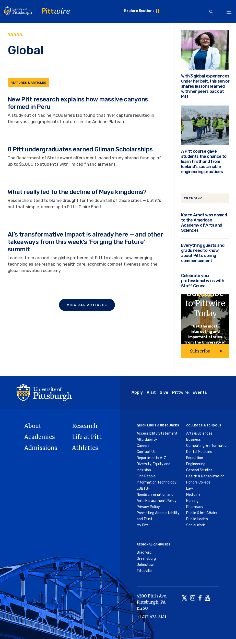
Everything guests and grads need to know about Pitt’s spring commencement (202, 253)
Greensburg (146, 558)
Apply (137, 392)
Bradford (144, 552)
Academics (39, 436)
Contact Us (146, 452)
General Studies (199, 470)
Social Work (195, 525)
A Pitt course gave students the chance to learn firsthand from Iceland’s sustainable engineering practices (203, 161)
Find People (146, 476)
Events (200, 392)
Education (194, 458)
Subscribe (200, 351)
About (32, 425)
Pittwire (180, 392)
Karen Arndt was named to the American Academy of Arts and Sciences (204, 222)
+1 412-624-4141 (151, 616)
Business (193, 439)
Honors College (198, 482)
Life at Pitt (87, 436)
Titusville (144, 571)
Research (85, 425)
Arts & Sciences (199, 433)
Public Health (197, 519)
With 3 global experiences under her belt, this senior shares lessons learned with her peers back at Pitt (205, 86)
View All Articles (87, 305)
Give (164, 392)
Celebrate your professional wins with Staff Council (202, 280)
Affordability (147, 439)
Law (189, 488)
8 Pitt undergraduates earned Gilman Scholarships (80, 149)
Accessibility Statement (157, 433)
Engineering (195, 464)
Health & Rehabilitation (205, 476)
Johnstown (146, 565)
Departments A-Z (151, 458)
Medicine (193, 494)
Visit (151, 392)
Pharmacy (194, 507)
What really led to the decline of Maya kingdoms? (77, 191)
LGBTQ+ (143, 488)
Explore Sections (139, 11)
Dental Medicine (199, 452)
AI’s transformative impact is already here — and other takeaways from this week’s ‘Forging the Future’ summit (85, 242)
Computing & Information (207, 446)
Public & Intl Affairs (201, 513)
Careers (143, 446)
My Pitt (143, 525)
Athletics (85, 447)
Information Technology (156, 482)
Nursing (192, 501)
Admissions (40, 447)
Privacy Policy (148, 507)
